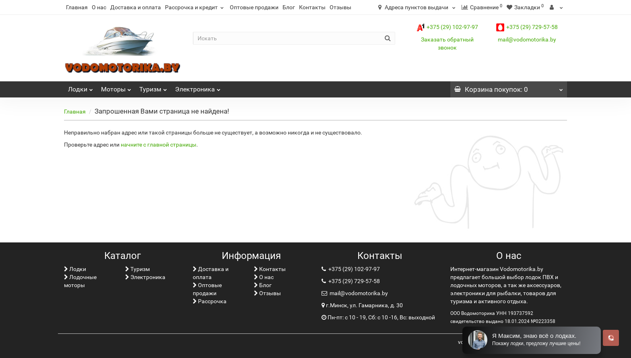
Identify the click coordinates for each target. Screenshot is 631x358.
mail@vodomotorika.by (527, 39)
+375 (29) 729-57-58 (527, 27)
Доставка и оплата (135, 7)
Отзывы (340, 7)
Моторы (116, 87)
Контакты (312, 7)
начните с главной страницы (158, 144)
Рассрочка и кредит (195, 7)
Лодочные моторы (80, 281)
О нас (99, 7)
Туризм (153, 87)
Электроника (198, 87)
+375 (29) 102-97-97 (447, 27)
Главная (77, 7)
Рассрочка (210, 301)
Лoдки (80, 87)
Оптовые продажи (254, 7)
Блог (289, 7)
